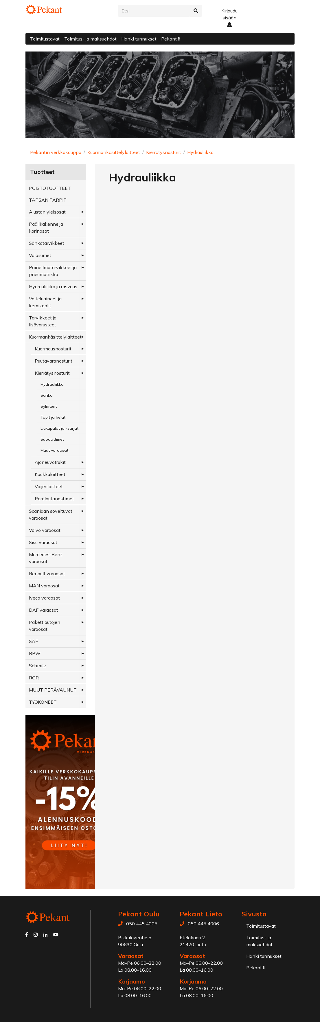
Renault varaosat (47, 573)
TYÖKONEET (43, 702)
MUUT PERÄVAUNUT (53, 690)
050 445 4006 (203, 924)
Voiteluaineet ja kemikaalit (45, 302)
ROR (34, 678)
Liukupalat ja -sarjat (59, 428)
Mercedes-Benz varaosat (45, 558)
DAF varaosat (43, 610)
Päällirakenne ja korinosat (46, 227)
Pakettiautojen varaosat (44, 625)
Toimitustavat (45, 39)
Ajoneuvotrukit (50, 462)
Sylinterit (49, 406)
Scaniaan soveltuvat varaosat (50, 514)
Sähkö (47, 395)
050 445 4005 (141, 924)
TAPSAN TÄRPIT (48, 200)
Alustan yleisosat (47, 212)
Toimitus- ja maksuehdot (90, 39)
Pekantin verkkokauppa (55, 152)
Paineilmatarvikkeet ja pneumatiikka (53, 270)
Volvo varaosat (44, 530)
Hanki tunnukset (139, 39)
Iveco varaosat (44, 598)
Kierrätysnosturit (163, 152)
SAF (33, 641)
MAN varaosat (44, 586)
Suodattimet (52, 439)
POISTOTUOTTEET (50, 188)
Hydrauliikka (200, 152)
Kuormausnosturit (53, 349)
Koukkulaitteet (50, 474)
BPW (35, 653)
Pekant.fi (170, 39)
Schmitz (37, 665)
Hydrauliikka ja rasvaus (53, 286)
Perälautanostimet (54, 498)
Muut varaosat (54, 450)
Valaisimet (40, 255)
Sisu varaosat (43, 542)
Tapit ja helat (53, 417)
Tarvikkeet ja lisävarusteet (42, 321)
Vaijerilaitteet (49, 486)
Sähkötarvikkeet (46, 243)
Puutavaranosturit (53, 361)
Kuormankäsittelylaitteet (113, 152)
